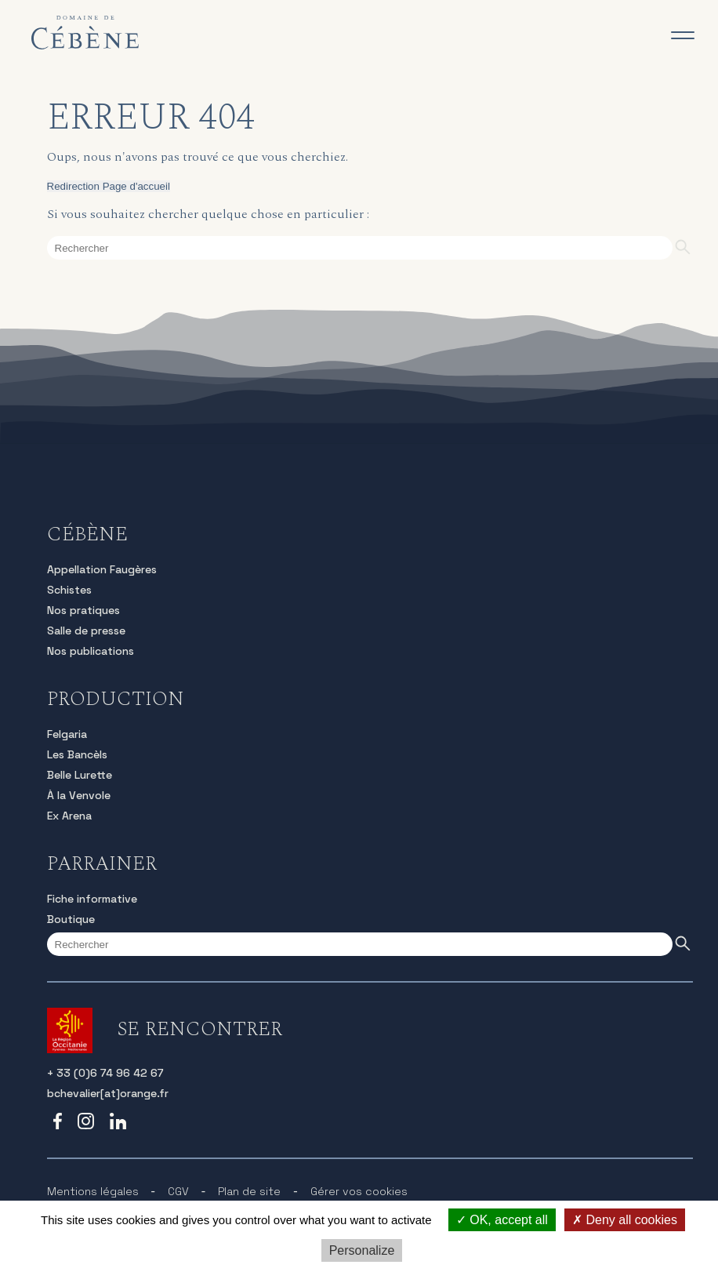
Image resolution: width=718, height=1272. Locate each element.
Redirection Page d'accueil (108, 186)
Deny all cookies (624, 1220)
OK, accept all (502, 1220)
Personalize (362, 1250)
